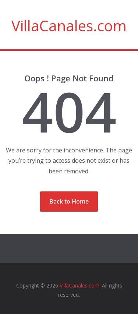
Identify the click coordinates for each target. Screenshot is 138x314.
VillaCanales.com (69, 25)
